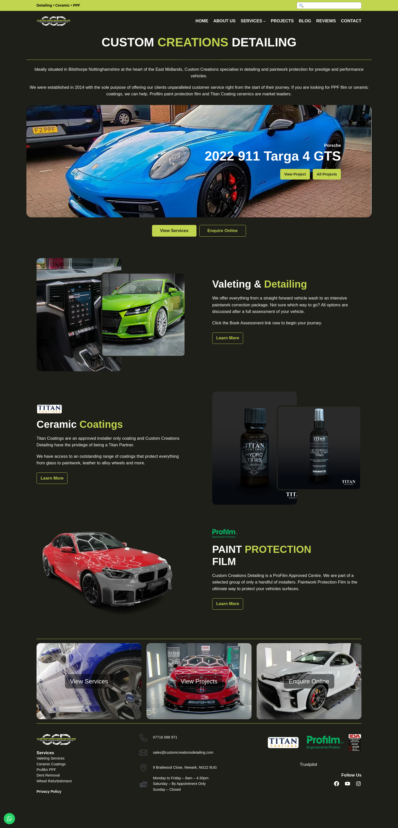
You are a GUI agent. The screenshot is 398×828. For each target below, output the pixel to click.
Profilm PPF (46, 770)
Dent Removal (48, 775)
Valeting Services (50, 758)
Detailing (44, 5)
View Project (295, 174)
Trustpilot (308, 764)
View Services (172, 230)
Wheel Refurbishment (54, 781)
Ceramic (62, 5)
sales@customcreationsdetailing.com (183, 752)
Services (45, 752)
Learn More (227, 338)
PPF (76, 5)
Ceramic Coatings (51, 764)
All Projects (327, 174)
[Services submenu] (264, 21)
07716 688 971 (165, 737)
